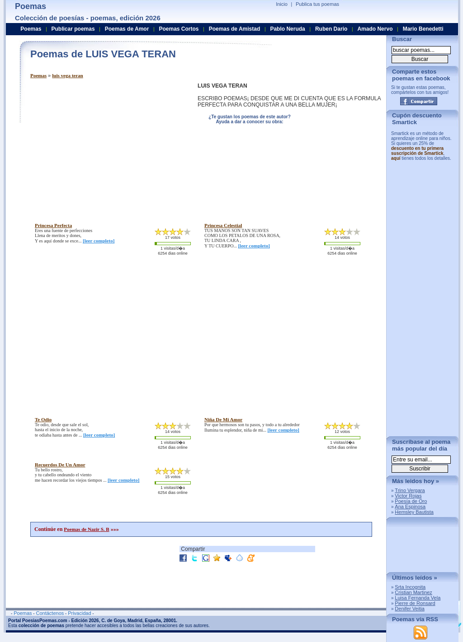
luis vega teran (67, 75)
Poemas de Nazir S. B (86, 529)
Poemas (38, 75)
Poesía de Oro (411, 501)
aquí (396, 158)
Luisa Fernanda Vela (417, 597)
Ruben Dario (331, 29)
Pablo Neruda (287, 29)
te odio (43, 419)
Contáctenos (50, 613)
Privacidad (79, 613)
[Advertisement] (106, 146)
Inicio (282, 4)
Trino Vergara (410, 490)
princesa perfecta (53, 225)
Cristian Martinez (413, 592)
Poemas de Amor (127, 29)
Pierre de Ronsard (415, 603)
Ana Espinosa (410, 506)
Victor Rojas (408, 495)
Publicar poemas (73, 29)
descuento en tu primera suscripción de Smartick (417, 151)
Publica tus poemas (317, 4)
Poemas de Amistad (234, 29)
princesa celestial (223, 225)
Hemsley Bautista (414, 512)
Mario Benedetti (423, 29)
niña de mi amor (223, 419)
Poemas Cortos (178, 29)
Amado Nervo (374, 29)
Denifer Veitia (409, 608)
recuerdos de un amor (60, 464)
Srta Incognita (410, 587)
